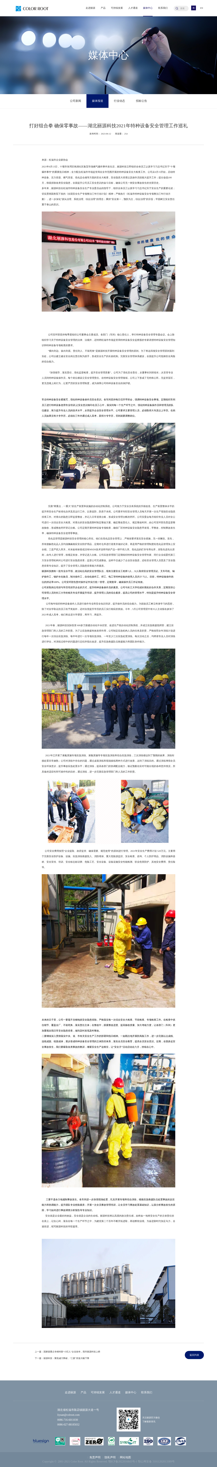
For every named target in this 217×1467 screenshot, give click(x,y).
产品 (103, 8)
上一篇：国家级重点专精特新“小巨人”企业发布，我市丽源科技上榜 (67, 1351)
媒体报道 (97, 101)
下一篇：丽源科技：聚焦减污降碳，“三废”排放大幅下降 (62, 1358)
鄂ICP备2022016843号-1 (122, 1461)
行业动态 (119, 101)
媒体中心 (148, 8)
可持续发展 (117, 8)
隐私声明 (110, 1457)
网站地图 (125, 1457)
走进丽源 (90, 8)
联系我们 (163, 8)
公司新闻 (75, 101)
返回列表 (194, 1354)
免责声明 (95, 1457)
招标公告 (141, 101)
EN (201, 8)
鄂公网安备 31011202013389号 (156, 1461)
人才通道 (133, 8)
